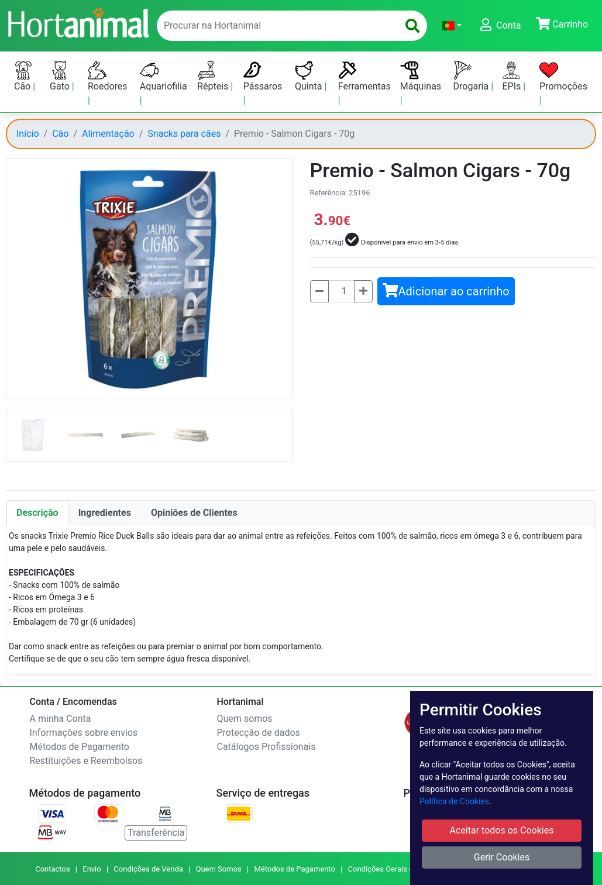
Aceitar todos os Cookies (502, 830)
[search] (412, 26)
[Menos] (319, 291)
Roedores (108, 76)
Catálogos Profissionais (266, 746)
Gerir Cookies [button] (502, 857)
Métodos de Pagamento (79, 746)
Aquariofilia (163, 76)
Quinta (309, 76)
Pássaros (263, 76)
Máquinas (420, 76)
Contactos (52, 869)
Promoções (563, 76)
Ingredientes (104, 512)
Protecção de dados (258, 732)
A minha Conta (60, 718)
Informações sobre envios (84, 732)
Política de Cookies (454, 801)
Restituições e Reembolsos (86, 760)
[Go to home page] (78, 21)
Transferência (156, 832)
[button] (452, 25)
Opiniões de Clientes (194, 512)
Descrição (37, 512)
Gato (61, 76)
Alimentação (108, 133)
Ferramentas (364, 76)
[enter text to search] (275, 26)
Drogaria (472, 76)
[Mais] (363, 291)
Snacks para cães (184, 133)
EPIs (512, 76)
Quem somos (245, 718)
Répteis (214, 76)
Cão (23, 76)
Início (27, 133)
